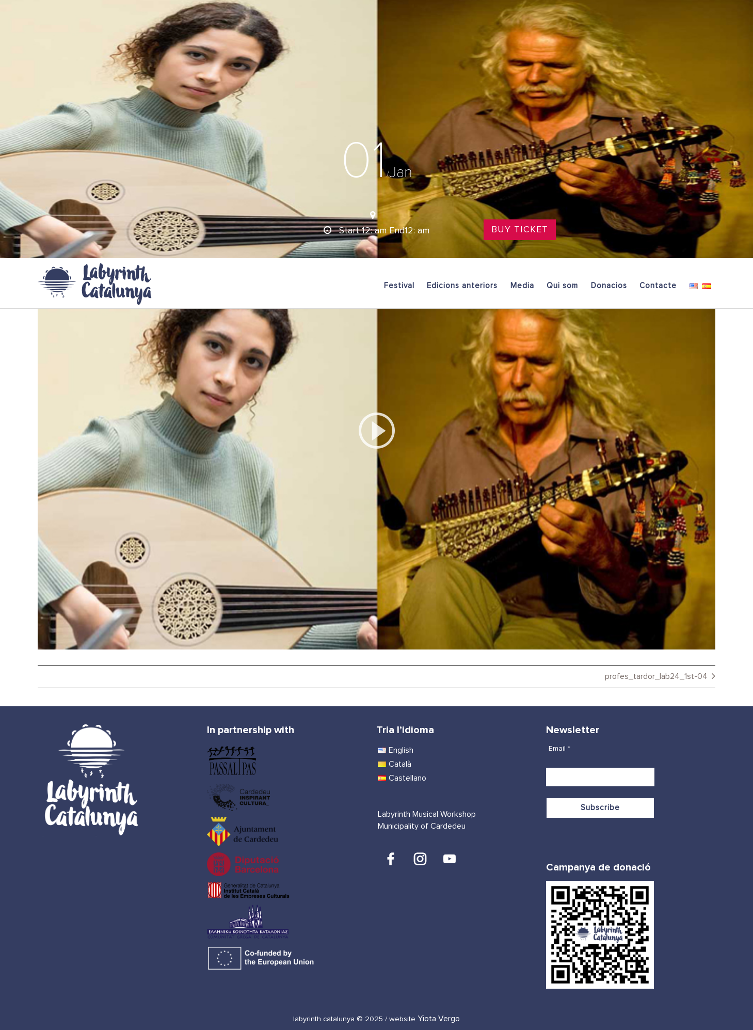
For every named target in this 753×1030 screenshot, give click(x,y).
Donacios (609, 286)
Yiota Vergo (439, 1019)
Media (522, 286)
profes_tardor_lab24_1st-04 (656, 676)
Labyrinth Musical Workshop (427, 814)
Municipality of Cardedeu (422, 826)
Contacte (658, 286)
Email (559, 748)
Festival (399, 286)
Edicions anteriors (462, 286)
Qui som (562, 286)
